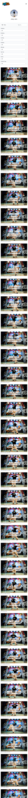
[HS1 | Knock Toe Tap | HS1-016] (14, 699)
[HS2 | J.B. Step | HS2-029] (14, 593)
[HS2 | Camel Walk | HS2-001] (14, 329)
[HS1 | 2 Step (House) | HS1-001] (14, 294)
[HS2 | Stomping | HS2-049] (14, 540)
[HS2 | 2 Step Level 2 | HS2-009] (14, 276)
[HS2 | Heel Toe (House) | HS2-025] (14, 188)
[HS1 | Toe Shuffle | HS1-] (14, 171)
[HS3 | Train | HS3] (14, 558)
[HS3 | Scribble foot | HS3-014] (14, 505)
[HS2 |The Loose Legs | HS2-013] (14, 118)
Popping (2, 42)
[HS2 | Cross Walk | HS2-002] (14, 135)
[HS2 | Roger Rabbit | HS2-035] (14, 417)
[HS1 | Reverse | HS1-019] (14, 382)
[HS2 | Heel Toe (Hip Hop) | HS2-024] (14, 153)
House (2, 56)
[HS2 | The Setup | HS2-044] (14, 752)
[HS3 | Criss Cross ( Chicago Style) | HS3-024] (14, 347)
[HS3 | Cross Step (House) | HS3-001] (14, 312)
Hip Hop (2, 51)
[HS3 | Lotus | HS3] (14, 611)
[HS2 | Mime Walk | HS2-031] (14, 364)
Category (2, 28)
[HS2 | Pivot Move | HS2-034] (14, 470)
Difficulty (2, 47)
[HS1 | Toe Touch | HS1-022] (14, 716)
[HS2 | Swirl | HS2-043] (14, 435)
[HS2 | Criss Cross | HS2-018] (14, 241)
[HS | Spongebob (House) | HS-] (14, 223)
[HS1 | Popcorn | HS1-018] (14, 664)
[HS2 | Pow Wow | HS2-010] (14, 452)
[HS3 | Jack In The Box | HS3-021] (14, 100)
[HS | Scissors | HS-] (14, 206)
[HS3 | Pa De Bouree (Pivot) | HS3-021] (14, 83)
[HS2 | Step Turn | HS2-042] (14, 769)
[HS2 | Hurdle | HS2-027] (14, 787)
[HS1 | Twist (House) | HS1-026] (14, 681)
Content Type (3, 61)
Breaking (2, 33)
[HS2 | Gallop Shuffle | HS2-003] (14, 523)
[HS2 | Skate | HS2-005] (14, 734)
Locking (2, 37)
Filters (4, 24)
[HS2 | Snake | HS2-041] (14, 259)
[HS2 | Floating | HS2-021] (14, 488)
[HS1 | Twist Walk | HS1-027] (14, 628)
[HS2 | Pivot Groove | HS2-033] (14, 576)
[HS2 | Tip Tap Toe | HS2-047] (14, 646)
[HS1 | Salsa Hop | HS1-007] (14, 400)
